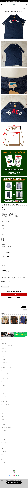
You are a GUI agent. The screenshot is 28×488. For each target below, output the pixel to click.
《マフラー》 (4, 424)
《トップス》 (4, 351)
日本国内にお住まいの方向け (14, 297)
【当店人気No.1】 (4, 343)
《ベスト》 (4, 370)
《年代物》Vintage (5, 413)
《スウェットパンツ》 (6, 409)
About (3, 436)
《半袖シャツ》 (5, 356)
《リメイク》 (4, 348)
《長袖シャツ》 (5, 362)
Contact (3, 439)
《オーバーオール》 (5, 422)
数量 (1, 286)
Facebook (4, 451)
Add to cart (14, 294)
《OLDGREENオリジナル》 (6, 345)
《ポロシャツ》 (5, 359)
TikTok (3, 462)
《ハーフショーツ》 (5, 404)
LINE (3, 459)
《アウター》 (4, 375)
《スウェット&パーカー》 (6, 367)
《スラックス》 (5, 401)
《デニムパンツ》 (5, 390)
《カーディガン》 (5, 381)
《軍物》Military (4, 419)
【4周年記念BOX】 (5, 430)
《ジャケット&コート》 (6, 378)
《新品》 (3, 416)
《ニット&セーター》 (6, 373)
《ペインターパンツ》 (6, 396)
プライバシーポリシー (6, 442)
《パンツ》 (3, 385)
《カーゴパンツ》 (5, 407)
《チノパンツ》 (5, 393)
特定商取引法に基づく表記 (21, 480)
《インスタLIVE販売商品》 (6, 427)
